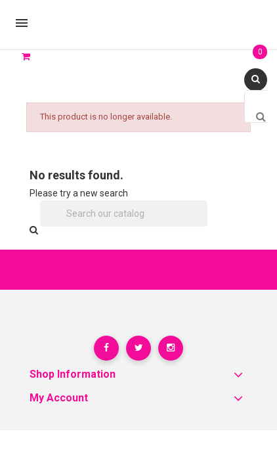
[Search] (124, 213)
